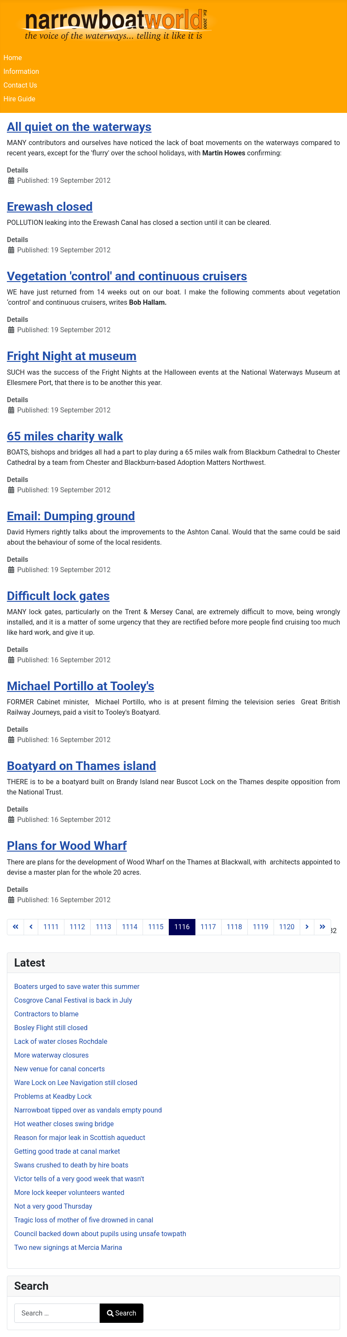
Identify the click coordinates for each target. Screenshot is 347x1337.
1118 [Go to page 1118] (234, 927)
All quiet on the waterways (79, 127)
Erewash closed (50, 207)
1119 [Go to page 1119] (260, 927)
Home (12, 58)
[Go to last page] (322, 927)
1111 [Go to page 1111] (51, 927)
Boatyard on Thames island (81, 766)
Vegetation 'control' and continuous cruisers (127, 276)
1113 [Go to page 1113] (103, 927)
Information (21, 71)
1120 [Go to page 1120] (287, 927)
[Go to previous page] (31, 927)
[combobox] (57, 1313)
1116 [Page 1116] (182, 927)
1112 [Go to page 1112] (77, 927)
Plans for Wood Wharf (67, 846)
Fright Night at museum (72, 356)
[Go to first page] (15, 927)
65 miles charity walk (65, 436)
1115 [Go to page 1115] (156, 927)
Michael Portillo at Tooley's (80, 686)
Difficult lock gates (58, 596)
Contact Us (20, 85)
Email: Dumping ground (71, 516)
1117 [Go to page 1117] (208, 927)
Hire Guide (19, 99)
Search (121, 1313)
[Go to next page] (307, 927)
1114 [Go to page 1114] (129, 927)
